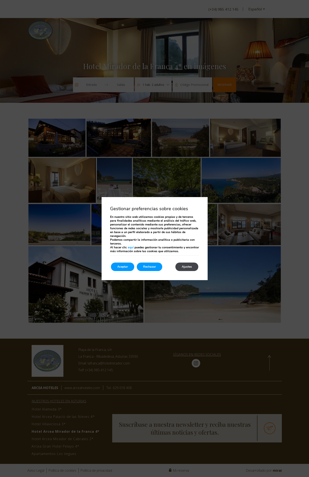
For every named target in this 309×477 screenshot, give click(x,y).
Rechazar (149, 267)
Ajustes (187, 267)
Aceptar (122, 267)
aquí (131, 247)
